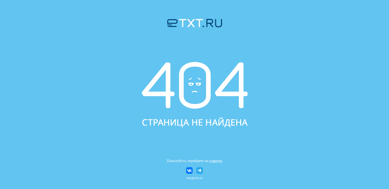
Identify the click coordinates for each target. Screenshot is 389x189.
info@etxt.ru (194, 178)
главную (215, 161)
